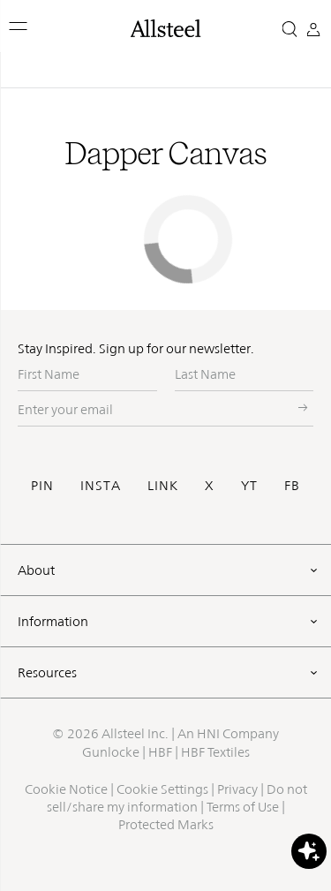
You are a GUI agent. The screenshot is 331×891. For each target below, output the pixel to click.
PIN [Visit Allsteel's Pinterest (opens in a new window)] (42, 485)
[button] (19, 26)
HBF (160, 751)
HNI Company (238, 733)
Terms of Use (243, 806)
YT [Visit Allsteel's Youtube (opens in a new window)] (249, 485)
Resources (47, 672)
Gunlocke (110, 751)
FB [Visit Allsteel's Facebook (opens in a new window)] (292, 485)
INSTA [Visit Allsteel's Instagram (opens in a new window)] (100, 485)
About (36, 570)
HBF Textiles (215, 751)
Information (53, 621)
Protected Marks (166, 824)
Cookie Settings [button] (162, 789)
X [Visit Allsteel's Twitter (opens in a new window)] (209, 485)
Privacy (237, 789)
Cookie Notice (66, 789)
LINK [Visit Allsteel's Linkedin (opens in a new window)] (162, 485)
